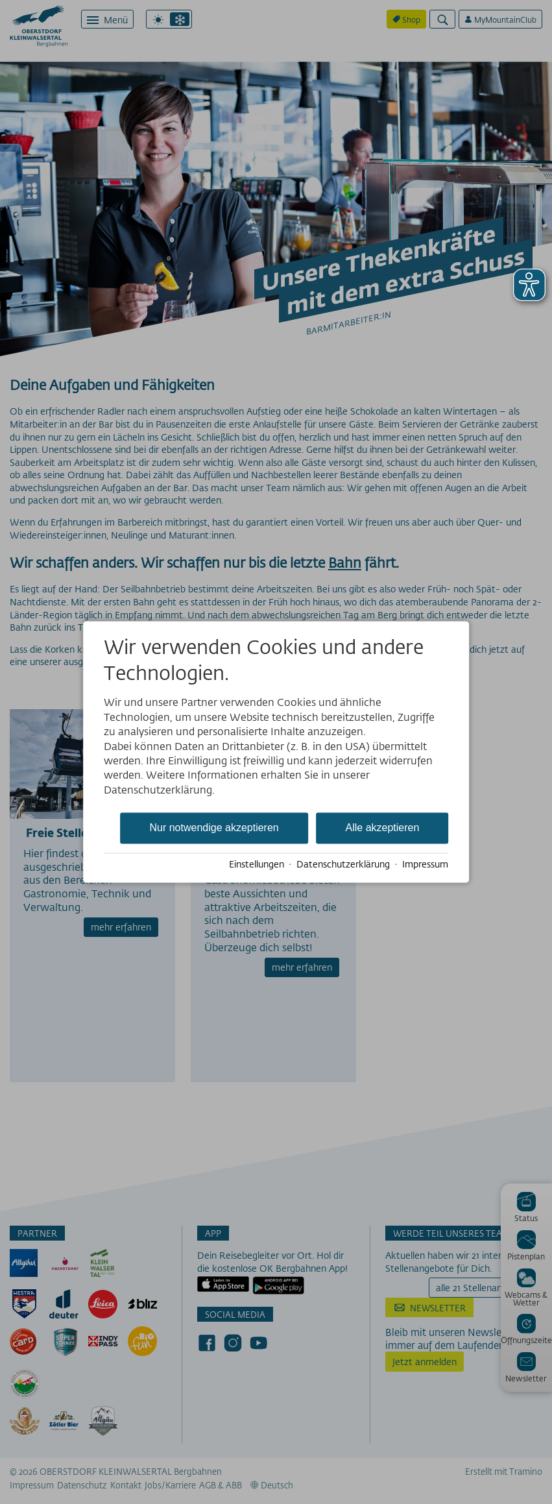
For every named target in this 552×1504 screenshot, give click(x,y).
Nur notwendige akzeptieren (213, 828)
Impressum (425, 864)
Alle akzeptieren (383, 828)
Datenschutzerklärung (343, 864)
